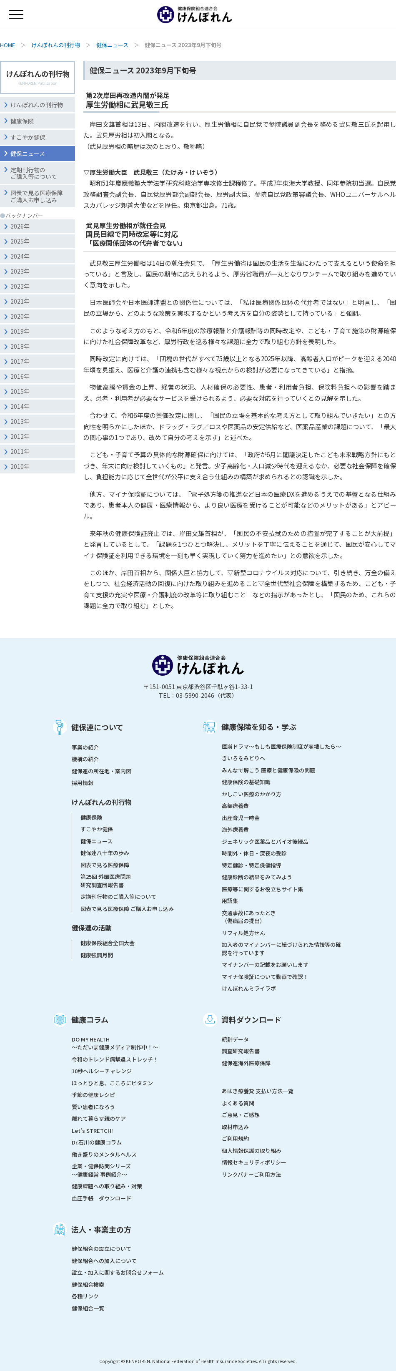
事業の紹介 (85, 747)
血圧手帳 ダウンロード (101, 1198)
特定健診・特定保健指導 (251, 865)
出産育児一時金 (241, 818)
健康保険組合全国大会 (107, 943)
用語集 (230, 901)
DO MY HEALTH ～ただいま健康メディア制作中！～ (115, 1043)
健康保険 (22, 121)
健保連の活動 (92, 928)
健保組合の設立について (101, 1249)
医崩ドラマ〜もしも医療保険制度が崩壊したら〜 (281, 746)
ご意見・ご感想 (241, 1115)
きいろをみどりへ (243, 758)
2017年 (20, 361)
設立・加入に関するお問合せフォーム (118, 1272)
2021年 (20, 301)
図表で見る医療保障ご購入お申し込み (36, 196)
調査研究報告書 (241, 1051)
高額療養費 (235, 806)
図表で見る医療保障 (104, 865)
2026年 (20, 226)
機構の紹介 (85, 759)
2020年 (20, 316)
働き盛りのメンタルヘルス (104, 1154)
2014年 (20, 406)
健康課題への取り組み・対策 (107, 1186)
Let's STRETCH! (92, 1131)
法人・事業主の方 (101, 1229)
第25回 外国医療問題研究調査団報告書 (105, 881)
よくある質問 (238, 1103)
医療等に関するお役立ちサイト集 (262, 889)
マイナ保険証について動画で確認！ (265, 977)
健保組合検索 (88, 1284)
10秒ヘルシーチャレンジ (102, 1071)
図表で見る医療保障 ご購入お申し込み (127, 909)
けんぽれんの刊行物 (55, 45)
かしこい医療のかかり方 (251, 794)
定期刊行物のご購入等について (33, 173)
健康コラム (89, 1019)
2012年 (20, 436)
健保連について (97, 727)
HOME (7, 45)
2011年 (20, 451)
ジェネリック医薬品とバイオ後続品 (265, 841)
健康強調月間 (96, 955)
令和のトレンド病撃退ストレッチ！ (115, 1059)
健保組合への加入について (104, 1261)
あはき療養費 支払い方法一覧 (257, 1091)
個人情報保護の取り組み (251, 1151)
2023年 (20, 271)
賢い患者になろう (93, 1107)
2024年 (20, 256)
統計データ (235, 1039)
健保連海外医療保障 (246, 1063)
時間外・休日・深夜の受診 (254, 853)
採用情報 (82, 783)
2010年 (20, 466)
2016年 (20, 376)
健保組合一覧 (88, 1308)
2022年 (20, 286)
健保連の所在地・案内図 (101, 771)
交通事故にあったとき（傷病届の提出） (249, 917)
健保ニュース (112, 45)
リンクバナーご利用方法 (251, 1174)
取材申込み (235, 1127)
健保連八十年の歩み (104, 853)
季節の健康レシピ (93, 1095)
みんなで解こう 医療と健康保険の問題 (268, 770)
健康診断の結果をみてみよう (257, 877)
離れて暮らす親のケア (99, 1118)
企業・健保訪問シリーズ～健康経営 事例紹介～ (101, 1170)
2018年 (20, 346)
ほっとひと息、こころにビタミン (112, 1083)
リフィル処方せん (243, 933)
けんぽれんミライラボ (249, 988)
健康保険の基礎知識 (246, 782)
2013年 (20, 421)
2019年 (20, 331)
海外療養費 (235, 829)
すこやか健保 (27, 137)
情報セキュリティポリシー (254, 1162)
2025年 (20, 241)
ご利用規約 (235, 1138)
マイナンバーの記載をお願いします (265, 965)
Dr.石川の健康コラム (97, 1142)
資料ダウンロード (251, 1019)
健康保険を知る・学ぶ (258, 726)
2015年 (20, 391)
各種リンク (85, 1296)
